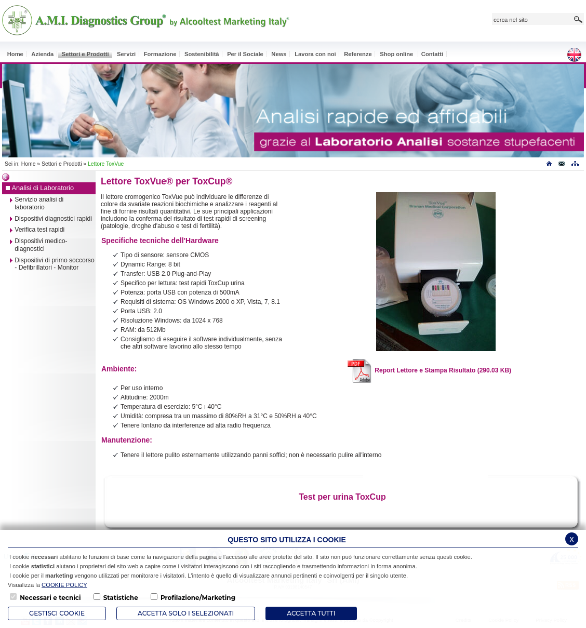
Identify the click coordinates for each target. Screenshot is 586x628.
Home (28, 164)
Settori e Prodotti (62, 164)
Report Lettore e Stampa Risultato (429, 370)
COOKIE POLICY (64, 585)
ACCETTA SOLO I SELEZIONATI (186, 613)
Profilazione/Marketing (198, 598)
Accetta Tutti (311, 613)
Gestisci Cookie (57, 613)
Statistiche (120, 598)
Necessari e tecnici (50, 598)
